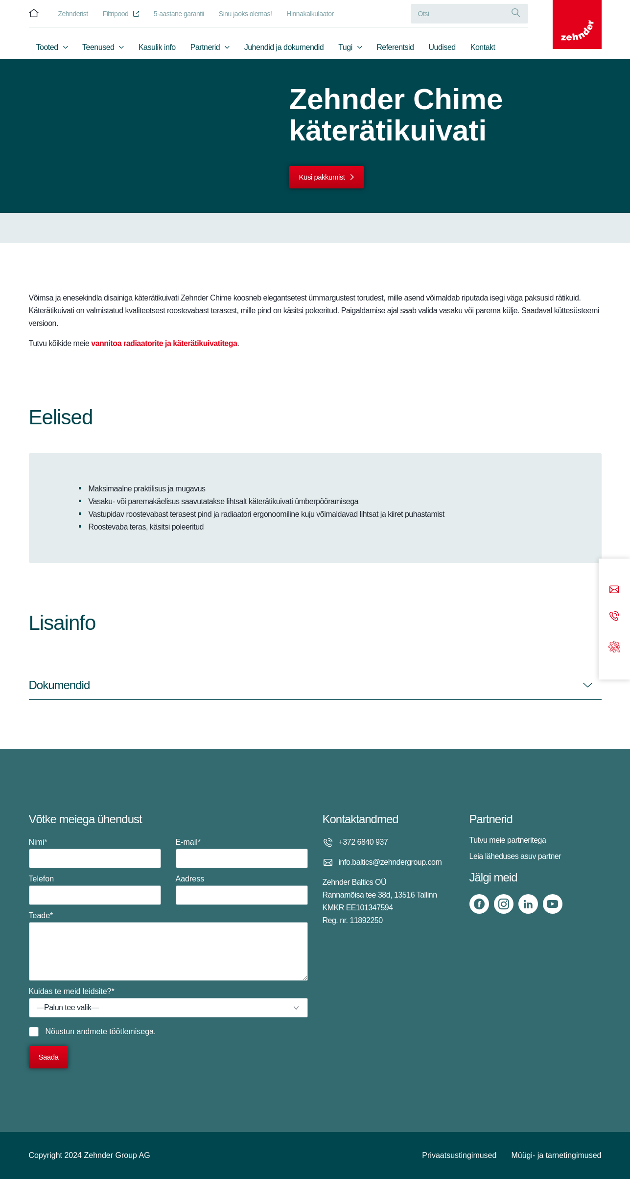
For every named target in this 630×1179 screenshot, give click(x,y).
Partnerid (205, 47)
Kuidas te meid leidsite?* (168, 1002)
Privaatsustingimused (459, 1155)
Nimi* (95, 853)
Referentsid (395, 47)
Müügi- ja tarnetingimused (556, 1155)
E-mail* (242, 853)
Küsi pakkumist (322, 177)
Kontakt (482, 47)
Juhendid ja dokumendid (284, 47)
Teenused (98, 47)
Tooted (47, 47)
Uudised (442, 47)
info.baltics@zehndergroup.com (390, 862)
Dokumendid (59, 685)
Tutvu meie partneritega (507, 840)
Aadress (242, 890)
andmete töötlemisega (115, 1031)
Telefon (95, 890)
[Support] (614, 645)
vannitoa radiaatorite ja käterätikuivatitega (164, 343)
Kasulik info (157, 47)
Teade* (168, 946)
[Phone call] (614, 617)
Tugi (345, 47)
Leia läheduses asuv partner (515, 856)
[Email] (614, 590)
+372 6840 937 (363, 842)
